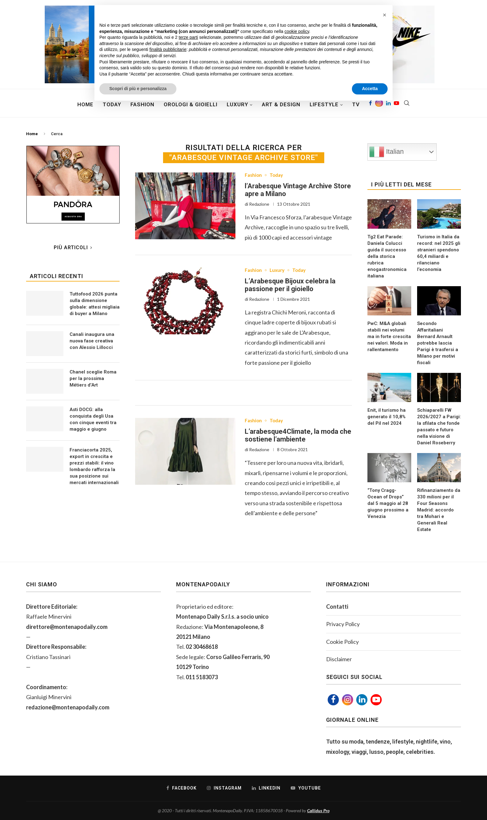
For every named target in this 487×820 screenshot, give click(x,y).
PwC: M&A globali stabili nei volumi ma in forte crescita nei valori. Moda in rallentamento (389, 336)
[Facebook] (333, 700)
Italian (386, 151)
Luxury (279, 271)
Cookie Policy (342, 641)
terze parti (188, 37)
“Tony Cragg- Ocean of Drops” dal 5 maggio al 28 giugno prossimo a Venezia (387, 503)
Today (278, 175)
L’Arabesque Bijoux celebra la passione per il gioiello (290, 285)
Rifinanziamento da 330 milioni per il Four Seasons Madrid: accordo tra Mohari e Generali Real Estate (438, 510)
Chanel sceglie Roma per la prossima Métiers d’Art (93, 378)
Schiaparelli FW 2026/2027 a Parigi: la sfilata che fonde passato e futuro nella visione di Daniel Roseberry (439, 426)
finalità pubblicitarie (167, 49)
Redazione (259, 204)
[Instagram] (347, 700)
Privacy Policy (343, 624)
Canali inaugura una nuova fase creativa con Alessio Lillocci (92, 341)
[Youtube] (376, 700)
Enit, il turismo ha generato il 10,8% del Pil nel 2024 (386, 416)
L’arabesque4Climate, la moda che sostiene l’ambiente (298, 436)
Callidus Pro (318, 810)
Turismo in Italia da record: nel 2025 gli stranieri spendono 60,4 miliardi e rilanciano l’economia (438, 253)
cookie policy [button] (296, 31)
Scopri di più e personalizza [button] (137, 88)
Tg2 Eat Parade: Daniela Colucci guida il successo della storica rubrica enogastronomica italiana (387, 256)
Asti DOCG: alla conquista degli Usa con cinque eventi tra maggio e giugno (93, 419)
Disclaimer (339, 659)
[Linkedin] (362, 700)
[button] (384, 15)
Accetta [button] (370, 88)
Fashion (254, 175)
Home (85, 104)
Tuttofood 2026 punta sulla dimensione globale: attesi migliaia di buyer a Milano (95, 303)
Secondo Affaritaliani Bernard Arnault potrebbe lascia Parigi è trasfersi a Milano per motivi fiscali (437, 343)
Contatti (337, 606)
